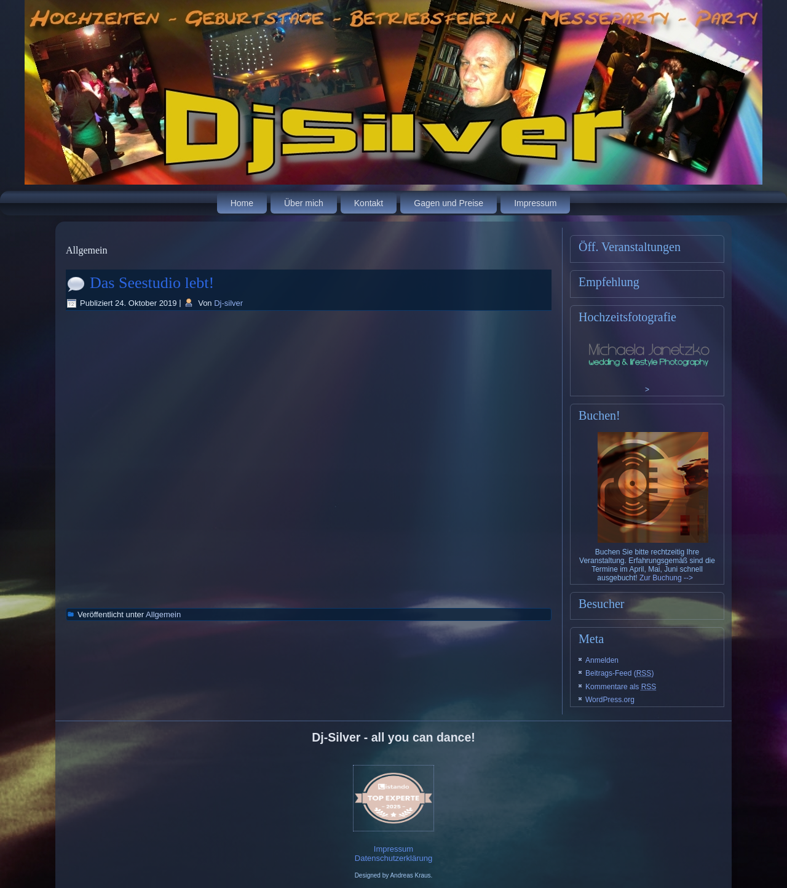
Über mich (303, 203)
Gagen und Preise (448, 203)
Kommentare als (620, 686)
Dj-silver (228, 303)
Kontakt (368, 203)
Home (242, 203)
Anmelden (602, 660)
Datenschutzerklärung (393, 858)
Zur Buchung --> (666, 578)
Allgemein (163, 614)
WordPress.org (610, 699)
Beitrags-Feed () (619, 673)
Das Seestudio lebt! (152, 283)
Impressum (535, 203)
